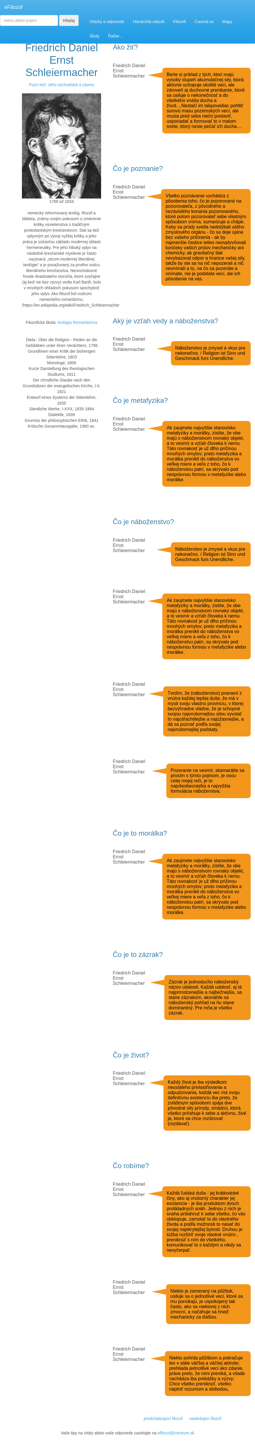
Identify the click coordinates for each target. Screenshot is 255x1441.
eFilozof (13, 7)
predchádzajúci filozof (163, 1418)
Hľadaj (69, 20)
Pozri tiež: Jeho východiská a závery (61, 84)
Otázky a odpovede (107, 21)
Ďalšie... (115, 36)
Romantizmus (85, 322)
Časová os (204, 21)
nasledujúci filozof (205, 1418)
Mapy (227, 21)
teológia (64, 322)
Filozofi (179, 21)
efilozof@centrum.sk (176, 1433)
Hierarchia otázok (149, 21)
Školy (94, 36)
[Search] (29, 20)
